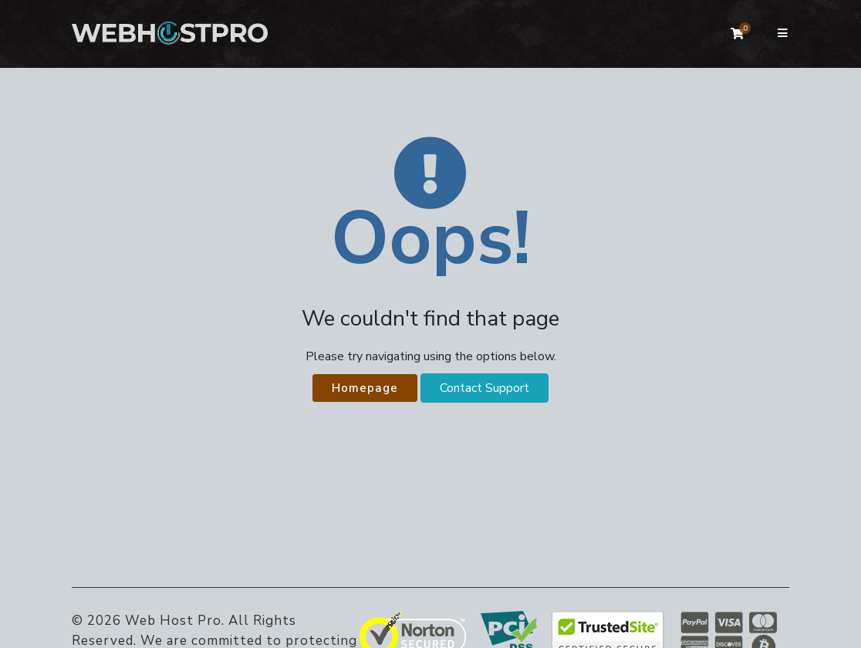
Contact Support (484, 388)
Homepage (365, 388)
